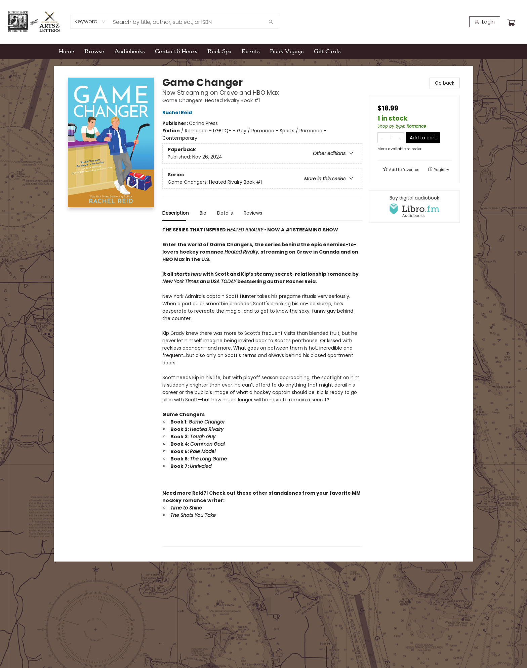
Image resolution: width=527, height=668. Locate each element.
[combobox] (90, 21)
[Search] (271, 22)
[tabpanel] (262, 386)
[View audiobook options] (414, 206)
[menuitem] (66, 51)
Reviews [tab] (253, 213)
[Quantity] (391, 137)
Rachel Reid (178, 112)
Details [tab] (225, 213)
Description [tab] (175, 213)
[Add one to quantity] (400, 137)
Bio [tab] (203, 213)
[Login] (484, 21)
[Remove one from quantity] (382, 137)
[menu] (263, 51)
